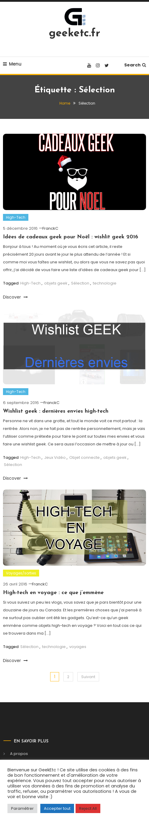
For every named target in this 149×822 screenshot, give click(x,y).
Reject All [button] (88, 808)
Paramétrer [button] (22, 808)
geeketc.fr (74, 33)
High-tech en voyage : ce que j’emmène (53, 593)
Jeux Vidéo (55, 457)
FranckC (50, 228)
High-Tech (15, 217)
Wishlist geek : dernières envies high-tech (55, 411)
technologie (104, 283)
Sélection (80, 283)
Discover (15, 297)
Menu (12, 64)
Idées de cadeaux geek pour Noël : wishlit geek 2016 (70, 237)
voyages (77, 646)
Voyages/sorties (21, 573)
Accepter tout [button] (57, 808)
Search (135, 65)
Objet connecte (84, 457)
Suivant (88, 676)
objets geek (55, 283)
